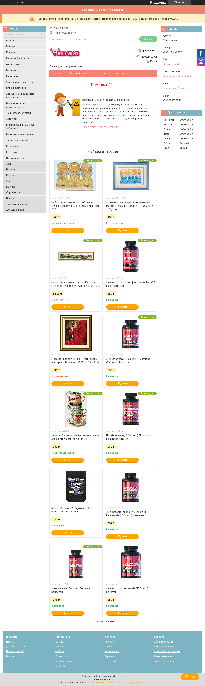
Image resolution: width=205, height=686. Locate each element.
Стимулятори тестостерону (20, 82)
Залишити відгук (148, 55)
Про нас (10, 186)
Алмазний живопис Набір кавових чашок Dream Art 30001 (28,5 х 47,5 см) (75, 437)
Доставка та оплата (17, 203)
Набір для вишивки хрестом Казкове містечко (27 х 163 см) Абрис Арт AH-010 (75, 284)
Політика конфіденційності (130, 682)
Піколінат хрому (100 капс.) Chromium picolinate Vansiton (128, 437)
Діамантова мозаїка (17, 140)
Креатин (10, 52)
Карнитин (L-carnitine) (18, 58)
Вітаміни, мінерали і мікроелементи (17, 105)
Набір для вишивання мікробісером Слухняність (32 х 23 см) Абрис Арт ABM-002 (75, 206)
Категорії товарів (15, 34)
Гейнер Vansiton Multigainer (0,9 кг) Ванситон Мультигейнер (72, 509)
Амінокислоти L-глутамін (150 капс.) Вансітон (127, 590)
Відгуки (10, 198)
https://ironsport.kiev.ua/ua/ (177, 76)
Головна (57, 73)
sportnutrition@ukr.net (175, 88)
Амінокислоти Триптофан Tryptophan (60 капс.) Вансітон (130, 284)
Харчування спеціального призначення (20, 95)
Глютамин (11, 70)
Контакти (121, 73)
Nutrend (59, 646)
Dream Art (60, 665)
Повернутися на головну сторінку (100, 126)
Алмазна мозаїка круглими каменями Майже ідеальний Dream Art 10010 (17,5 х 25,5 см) (129, 206)
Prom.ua (119, 676)
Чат (190, 676)
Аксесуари (12, 118)
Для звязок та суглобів (18, 112)
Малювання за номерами (20, 134)
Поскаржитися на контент (102, 682)
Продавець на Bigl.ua (103, 679)
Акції (9, 163)
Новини (10, 175)
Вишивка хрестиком (164, 646)
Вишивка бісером (16, 158)
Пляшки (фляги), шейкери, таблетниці (20, 126)
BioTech (59, 651)
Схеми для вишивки (164, 661)
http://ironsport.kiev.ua (175, 64)
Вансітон (60, 641)
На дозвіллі (12, 146)
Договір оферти (15, 209)
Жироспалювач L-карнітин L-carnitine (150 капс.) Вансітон (128, 360)
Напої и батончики (16, 87)
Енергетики (12, 76)
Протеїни (11, 40)
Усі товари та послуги (103, 621)
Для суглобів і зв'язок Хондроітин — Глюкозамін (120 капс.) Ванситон (127, 513)
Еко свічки (11, 152)
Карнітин (109, 656)
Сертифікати (13, 192)
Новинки (10, 169)
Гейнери (10, 46)
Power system (62, 656)
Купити (68, 230)
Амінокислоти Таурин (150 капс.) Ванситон (70, 590)
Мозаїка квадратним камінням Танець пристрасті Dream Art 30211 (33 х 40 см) (75, 360)
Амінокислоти (13, 64)
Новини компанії (15, 651)
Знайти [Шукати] (148, 39)
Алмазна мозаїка (64, 661)
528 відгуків (160, 2)
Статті (9, 181)
